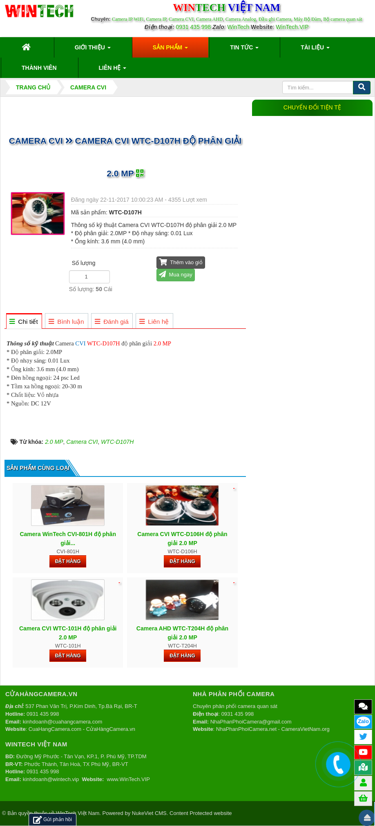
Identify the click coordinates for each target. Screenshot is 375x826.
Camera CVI (181, 19)
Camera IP (156, 19)
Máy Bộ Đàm (307, 19)
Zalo (363, 721)
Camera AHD (209, 19)
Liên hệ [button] (113, 70)
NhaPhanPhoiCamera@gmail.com (251, 722)
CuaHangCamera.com (55, 729)
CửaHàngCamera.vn (110, 729)
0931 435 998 (193, 27)
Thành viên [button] (39, 68)
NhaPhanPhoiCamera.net (246, 729)
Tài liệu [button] (315, 50)
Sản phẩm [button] (170, 50)
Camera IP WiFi (128, 19)
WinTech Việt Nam (77, 813)
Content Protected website (201, 813)
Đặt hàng (68, 561)
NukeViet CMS (149, 813)
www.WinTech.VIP (128, 779)
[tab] (24, 321)
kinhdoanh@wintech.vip (51, 779)
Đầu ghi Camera (275, 19)
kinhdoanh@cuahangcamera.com (63, 722)
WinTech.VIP (292, 27)
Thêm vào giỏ (181, 261)
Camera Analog (240, 19)
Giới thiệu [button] (93, 50)
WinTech (239, 27)
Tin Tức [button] (244, 50)
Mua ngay (175, 274)
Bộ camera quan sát (342, 19)
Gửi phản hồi (52, 820)
